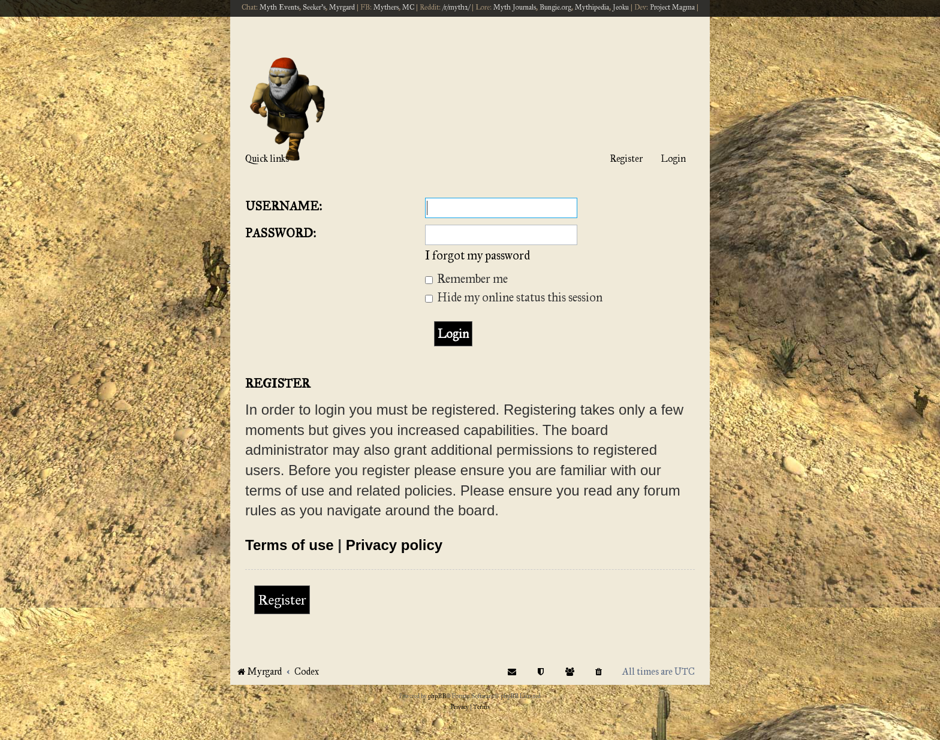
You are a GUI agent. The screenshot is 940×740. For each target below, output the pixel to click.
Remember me (466, 278)
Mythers (386, 7)
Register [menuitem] (626, 158)
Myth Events (279, 7)
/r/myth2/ (456, 7)
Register (282, 600)
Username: (283, 206)
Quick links (267, 158)
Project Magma (672, 7)
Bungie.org (555, 7)
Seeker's (314, 7)
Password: (280, 233)
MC (408, 7)
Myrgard (342, 7)
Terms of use (289, 545)
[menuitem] (598, 671)
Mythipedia (592, 7)
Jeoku (621, 7)
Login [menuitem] (673, 158)
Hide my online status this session (513, 297)
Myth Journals (514, 7)
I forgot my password (477, 255)
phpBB (437, 696)
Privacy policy (394, 545)
